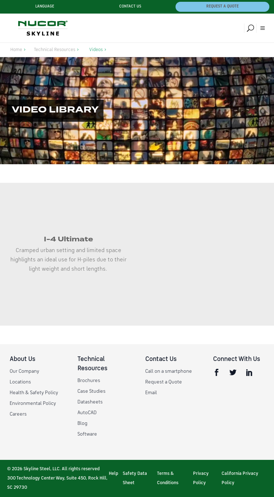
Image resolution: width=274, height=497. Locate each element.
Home (16, 49)
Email (151, 392)
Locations (20, 382)
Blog (82, 423)
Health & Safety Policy (34, 392)
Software (87, 434)
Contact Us (130, 7)
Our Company (24, 371)
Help (113, 473)
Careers (18, 414)
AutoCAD (87, 412)
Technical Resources (54, 49)
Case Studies (91, 391)
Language (44, 7)
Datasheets (90, 402)
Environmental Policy (33, 403)
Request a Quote (222, 7)
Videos (96, 49)
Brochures (88, 380)
